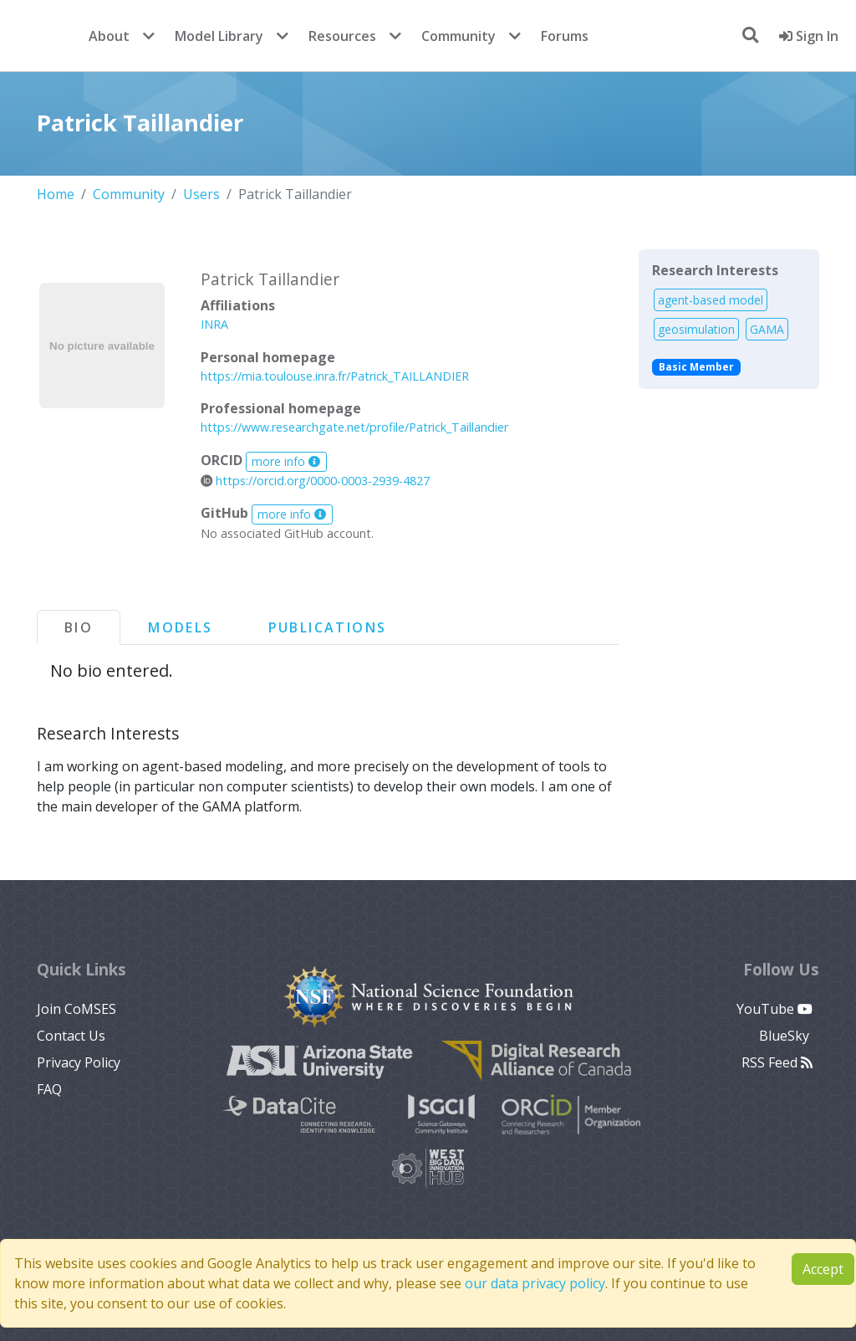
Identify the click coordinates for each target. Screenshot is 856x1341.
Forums (564, 36)
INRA (214, 324)
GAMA (767, 329)
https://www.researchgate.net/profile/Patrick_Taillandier (354, 427)
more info (286, 461)
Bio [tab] (78, 627)
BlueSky (786, 1035)
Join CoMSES (76, 1009)
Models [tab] (180, 627)
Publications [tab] (327, 627)
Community (458, 36)
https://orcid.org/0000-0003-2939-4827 (315, 481)
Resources (342, 36)
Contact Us (71, 1035)
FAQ (49, 1089)
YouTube (774, 1009)
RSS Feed (777, 1062)
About (109, 36)
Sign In (808, 36)
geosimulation (696, 329)
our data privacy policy (535, 1283)
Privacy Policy (78, 1062)
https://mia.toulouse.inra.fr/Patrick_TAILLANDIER (335, 376)
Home (55, 194)
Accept (822, 1269)
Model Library (219, 36)
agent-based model (710, 300)
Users (201, 194)
